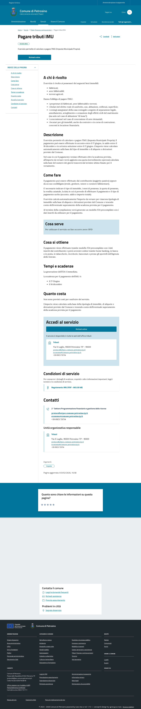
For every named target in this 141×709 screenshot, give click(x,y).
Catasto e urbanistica (46, 656)
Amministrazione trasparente (114, 2)
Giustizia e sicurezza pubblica (81, 640)
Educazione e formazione (47, 662)
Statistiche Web (31, 700)
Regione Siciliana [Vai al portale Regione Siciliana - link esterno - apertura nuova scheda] (14, 3)
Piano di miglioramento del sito (55, 700)
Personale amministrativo (15, 656)
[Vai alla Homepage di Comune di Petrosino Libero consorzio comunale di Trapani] (29, 12)
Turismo (74, 656)
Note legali (75, 680)
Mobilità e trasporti (78, 646)
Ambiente (42, 643)
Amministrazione (18, 21)
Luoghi (106, 659)
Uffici (8, 646)
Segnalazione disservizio (47, 680)
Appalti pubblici (44, 649)
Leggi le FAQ (43, 674)
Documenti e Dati (12, 659)
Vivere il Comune (58, 21)
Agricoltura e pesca (45, 640)
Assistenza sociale (108, 22)
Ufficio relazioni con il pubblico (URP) (18, 685)
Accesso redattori (128, 707)
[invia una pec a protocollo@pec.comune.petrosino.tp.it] (69, 413)
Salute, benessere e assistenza (82, 649)
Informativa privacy (78, 677)
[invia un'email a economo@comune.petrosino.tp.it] (67, 416)
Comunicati (107, 643)
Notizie (106, 640)
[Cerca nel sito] (129, 12)
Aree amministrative (13, 643)
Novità (33, 21)
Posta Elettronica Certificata (16, 687)
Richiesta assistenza (46, 684)
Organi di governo (12, 640)
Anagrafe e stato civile (46, 646)
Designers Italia (115, 707)
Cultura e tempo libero (46, 659)
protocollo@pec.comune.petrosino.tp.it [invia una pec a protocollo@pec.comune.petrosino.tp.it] (69, 350)
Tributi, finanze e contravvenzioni (82, 653)
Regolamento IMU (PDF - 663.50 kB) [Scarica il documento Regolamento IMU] (67, 387)
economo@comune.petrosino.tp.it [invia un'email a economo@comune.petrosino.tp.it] (67, 352)
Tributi (56, 342)
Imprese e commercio (79, 643)
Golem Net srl (79, 707)
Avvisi (106, 646)
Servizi (43, 21)
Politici (9, 653)
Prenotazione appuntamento (48, 677)
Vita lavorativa (76, 659)
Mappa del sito (11, 700)
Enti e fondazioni (12, 649)
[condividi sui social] (104, 36)
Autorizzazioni (43, 653)
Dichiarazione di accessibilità (81, 684)
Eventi (106, 663)
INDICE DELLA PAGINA (17, 67)
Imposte (83, 22)
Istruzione (94, 22)
